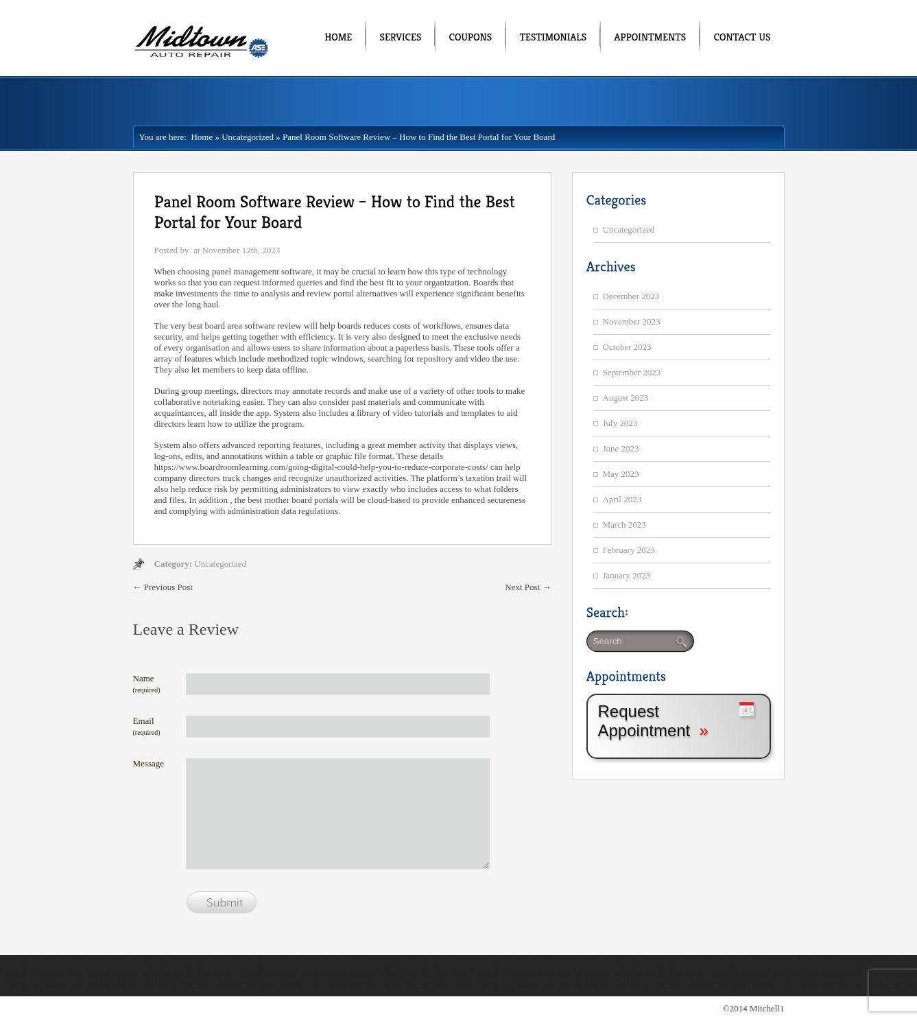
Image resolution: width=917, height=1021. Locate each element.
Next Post (528, 587)
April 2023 (622, 499)
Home (200, 137)
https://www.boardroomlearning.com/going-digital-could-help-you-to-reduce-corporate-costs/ (321, 467)
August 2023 (626, 397)
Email (146, 726)
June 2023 (621, 448)
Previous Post (163, 587)
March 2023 (624, 524)
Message (149, 763)
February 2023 (629, 550)
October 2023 (627, 347)
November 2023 (631, 321)
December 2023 (631, 296)
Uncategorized (248, 137)
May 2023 (621, 474)
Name (146, 683)
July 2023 (620, 423)
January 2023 (627, 575)
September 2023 (632, 372)
